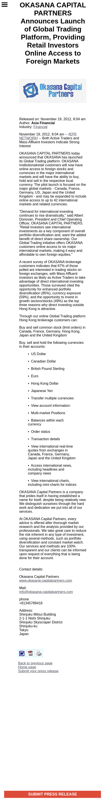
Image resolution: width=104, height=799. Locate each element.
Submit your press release (38, 671)
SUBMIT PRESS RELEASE (52, 794)
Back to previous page (35, 663)
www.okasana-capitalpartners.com (45, 580)
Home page (27, 667)
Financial (40, 127)
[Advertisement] (52, 729)
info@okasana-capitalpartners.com (46, 592)
